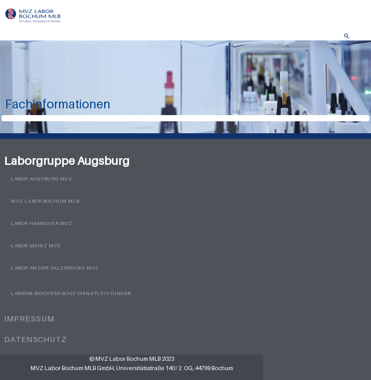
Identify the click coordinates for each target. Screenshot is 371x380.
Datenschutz (35, 339)
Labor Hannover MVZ (42, 223)
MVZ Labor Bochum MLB (45, 201)
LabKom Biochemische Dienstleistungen (71, 293)
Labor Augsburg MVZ (42, 178)
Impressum (29, 318)
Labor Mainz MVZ (36, 245)
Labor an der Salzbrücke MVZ (55, 268)
